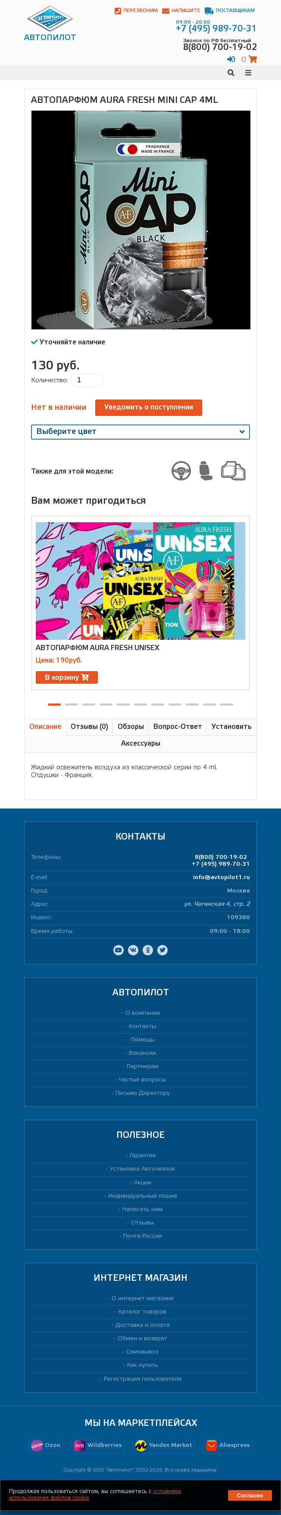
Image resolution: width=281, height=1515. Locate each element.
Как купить (142, 1365)
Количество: (49, 380)
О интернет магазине (143, 1298)
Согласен (250, 1495)
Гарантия (143, 1156)
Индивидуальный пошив (142, 1196)
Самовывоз (142, 1352)
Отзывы (142, 1223)
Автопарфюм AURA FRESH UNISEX (97, 648)
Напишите (181, 11)
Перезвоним (136, 11)
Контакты (142, 1026)
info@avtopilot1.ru (221, 877)
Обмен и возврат (142, 1339)
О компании (142, 1013)
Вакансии (142, 1053)
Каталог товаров (142, 1312)
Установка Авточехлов (142, 1169)
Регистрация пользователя (142, 1379)
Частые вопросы (142, 1080)
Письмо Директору (143, 1093)
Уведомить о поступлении (148, 407)
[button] (54, 704)
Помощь (142, 1040)
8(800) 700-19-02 (221, 857)
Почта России (142, 1236)
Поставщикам (230, 11)
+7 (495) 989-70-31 (221, 864)
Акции (142, 1183)
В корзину (67, 677)
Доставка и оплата (143, 1325)
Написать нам (142, 1209)
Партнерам (143, 1066)
